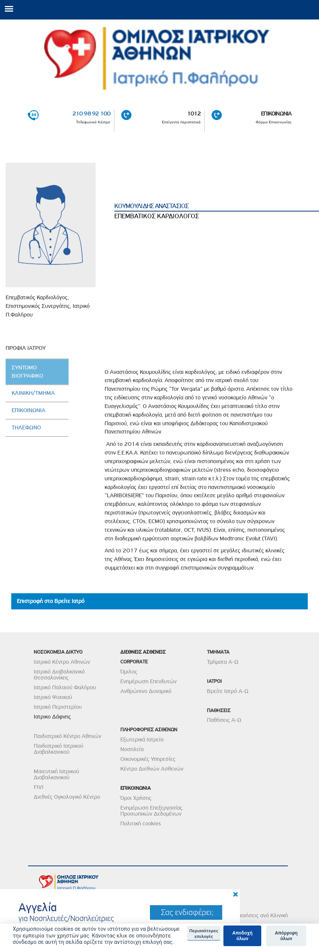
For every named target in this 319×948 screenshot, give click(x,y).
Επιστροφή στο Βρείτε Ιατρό (50, 601)
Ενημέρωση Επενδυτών (148, 681)
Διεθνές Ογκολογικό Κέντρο (67, 797)
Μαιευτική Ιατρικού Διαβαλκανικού (56, 774)
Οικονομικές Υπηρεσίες (147, 759)
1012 (194, 113)
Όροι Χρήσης (135, 798)
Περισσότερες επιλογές (203, 933)
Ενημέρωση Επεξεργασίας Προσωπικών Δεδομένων (151, 810)
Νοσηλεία (132, 749)
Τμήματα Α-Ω (222, 661)
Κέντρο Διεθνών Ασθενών (151, 768)
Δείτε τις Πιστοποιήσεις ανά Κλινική (245, 915)
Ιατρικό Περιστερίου (58, 707)
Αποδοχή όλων (242, 936)
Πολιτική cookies (140, 823)
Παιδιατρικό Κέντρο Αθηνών (67, 736)
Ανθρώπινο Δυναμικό (145, 691)
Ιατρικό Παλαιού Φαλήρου (65, 687)
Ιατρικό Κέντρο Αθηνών (62, 661)
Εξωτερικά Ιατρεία (141, 739)
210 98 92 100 (91, 113)
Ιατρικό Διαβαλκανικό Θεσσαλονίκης (59, 674)
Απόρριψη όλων (286, 936)
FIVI (38, 787)
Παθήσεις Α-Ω (224, 720)
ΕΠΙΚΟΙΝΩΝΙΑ (276, 113)
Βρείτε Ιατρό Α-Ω (228, 691)
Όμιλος (128, 671)
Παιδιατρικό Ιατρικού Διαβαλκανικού (58, 748)
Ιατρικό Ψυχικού (53, 697)
